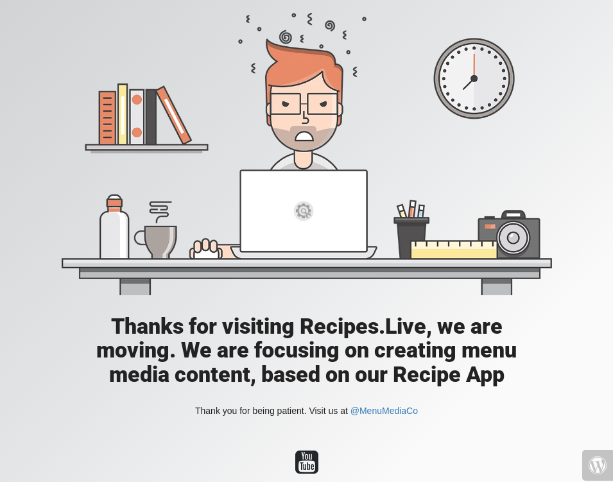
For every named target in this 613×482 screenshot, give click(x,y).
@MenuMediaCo (384, 411)
